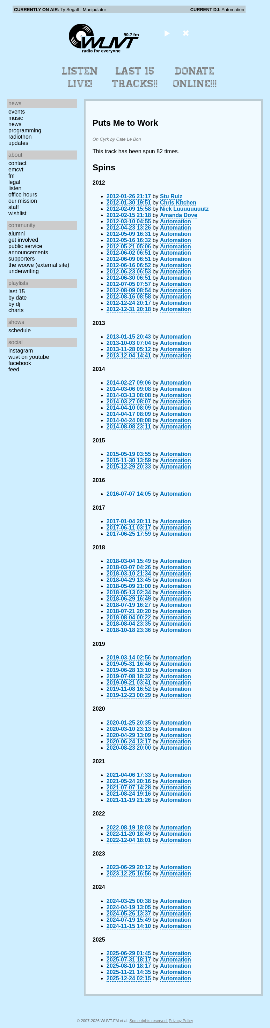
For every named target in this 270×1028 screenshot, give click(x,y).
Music (15, 118)
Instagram (20, 351)
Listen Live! (80, 77)
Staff (13, 207)
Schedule (19, 330)
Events (16, 112)
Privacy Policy (181, 1021)
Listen (14, 188)
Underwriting (23, 271)
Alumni (16, 234)
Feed (13, 369)
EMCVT (15, 169)
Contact (17, 163)
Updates (18, 143)
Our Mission (22, 201)
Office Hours (22, 195)
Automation (175, 221)
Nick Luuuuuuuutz (184, 209)
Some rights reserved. (149, 1021)
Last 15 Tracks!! (135, 77)
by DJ (14, 304)
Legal (14, 182)
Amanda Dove (178, 215)
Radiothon (20, 137)
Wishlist (17, 213)
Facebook (19, 363)
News (14, 124)
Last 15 (16, 291)
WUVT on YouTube (28, 357)
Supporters (21, 259)
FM (11, 176)
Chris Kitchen (178, 203)
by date (17, 298)
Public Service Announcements (28, 249)
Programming (24, 130)
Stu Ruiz (171, 196)
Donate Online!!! (195, 77)
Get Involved (23, 240)
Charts (16, 310)
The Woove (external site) (38, 265)
